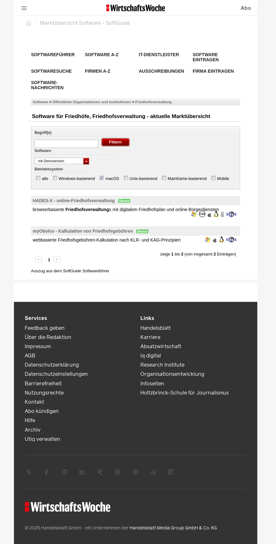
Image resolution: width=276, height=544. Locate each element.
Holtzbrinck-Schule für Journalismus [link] (184, 392)
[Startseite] (28, 23)
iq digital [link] (150, 355)
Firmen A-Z (97, 71)
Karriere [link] (150, 337)
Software (40, 102)
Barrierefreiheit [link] (43, 383)
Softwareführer (53, 54)
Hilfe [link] (30, 420)
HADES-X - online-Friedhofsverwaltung (74, 200)
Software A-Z (102, 54)
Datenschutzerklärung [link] (52, 364)
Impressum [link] (38, 346)
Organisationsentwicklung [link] (172, 374)
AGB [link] (30, 355)
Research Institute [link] (162, 364)
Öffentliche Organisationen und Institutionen (92, 102)
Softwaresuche (51, 71)
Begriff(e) (43, 132)
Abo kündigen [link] (42, 411)
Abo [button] (246, 8)
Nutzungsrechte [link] (44, 392)
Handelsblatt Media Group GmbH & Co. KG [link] (173, 528)
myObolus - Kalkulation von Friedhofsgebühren (83, 231)
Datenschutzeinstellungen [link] (56, 374)
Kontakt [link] (34, 402)
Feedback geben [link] (45, 328)
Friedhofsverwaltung (153, 102)
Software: (43, 151)
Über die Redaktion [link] (48, 337)
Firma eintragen (213, 71)
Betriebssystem (49, 169)
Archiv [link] (33, 430)
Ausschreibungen (161, 71)
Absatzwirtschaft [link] (160, 346)
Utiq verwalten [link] (42, 439)
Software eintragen (206, 57)
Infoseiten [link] (152, 383)
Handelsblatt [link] (155, 328)
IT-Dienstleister (159, 54)
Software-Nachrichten (47, 85)
